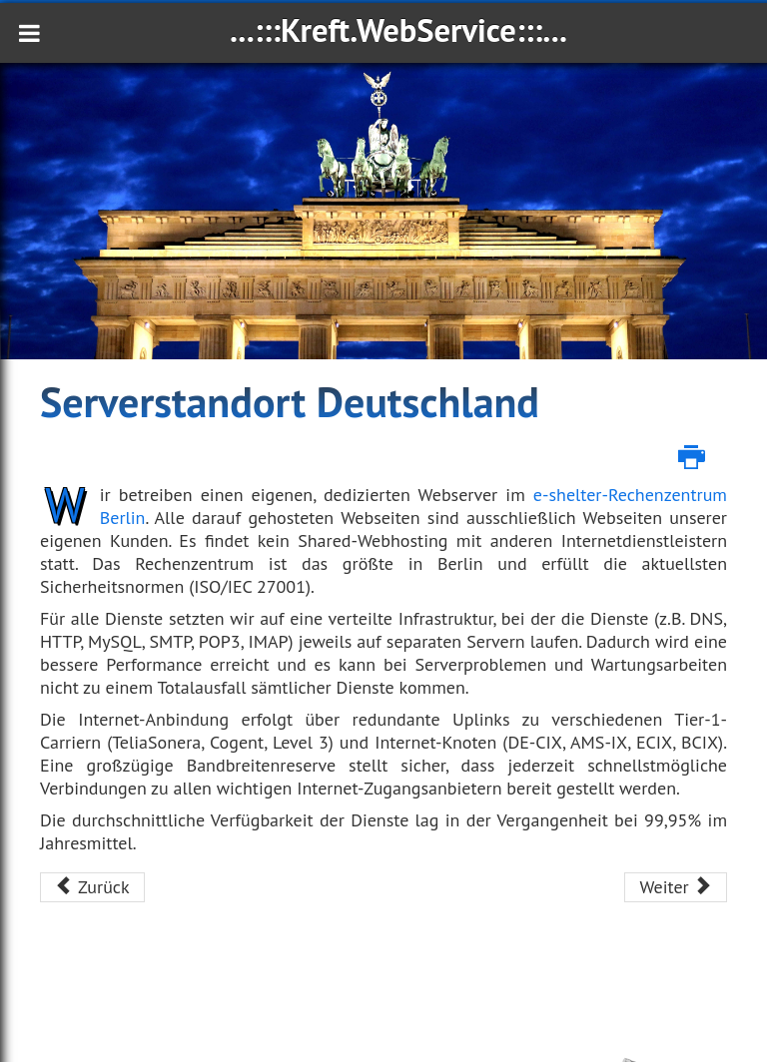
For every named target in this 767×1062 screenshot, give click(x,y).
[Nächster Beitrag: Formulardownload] (675, 887)
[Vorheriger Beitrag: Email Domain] (92, 887)
